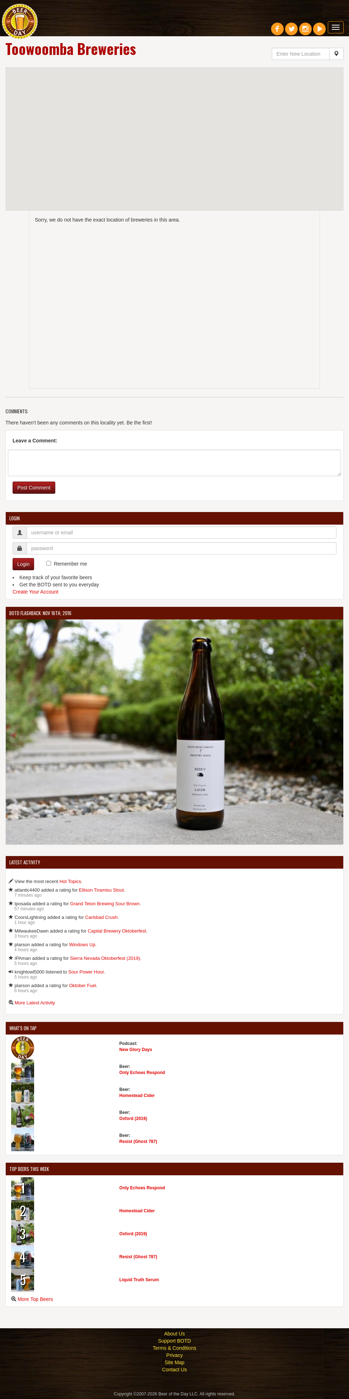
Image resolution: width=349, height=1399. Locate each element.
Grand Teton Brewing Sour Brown (104, 903)
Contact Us (174, 1369)
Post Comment (34, 488)
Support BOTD (174, 1341)
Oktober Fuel (82, 985)
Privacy (174, 1355)
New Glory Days (135, 1049)
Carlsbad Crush (101, 917)
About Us (174, 1334)
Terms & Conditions (174, 1348)
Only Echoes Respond (142, 1072)
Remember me (70, 564)
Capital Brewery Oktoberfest (117, 931)
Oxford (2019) (133, 1118)
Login (23, 564)
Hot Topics (70, 881)
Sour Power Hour (86, 972)
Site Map (174, 1362)
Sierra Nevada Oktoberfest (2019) (105, 958)
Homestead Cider (137, 1095)
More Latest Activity (35, 1002)
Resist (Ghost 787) (138, 1141)
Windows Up (82, 944)
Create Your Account (36, 592)
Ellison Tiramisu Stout (101, 890)
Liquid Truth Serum (139, 1279)
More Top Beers (35, 1299)
